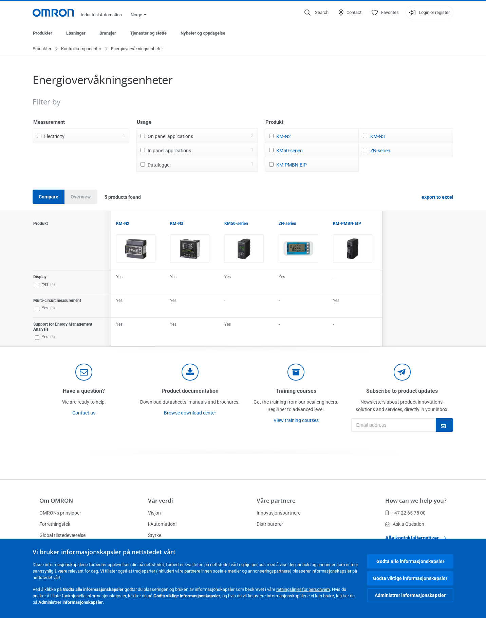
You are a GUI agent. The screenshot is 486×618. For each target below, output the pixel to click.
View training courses (296, 420)
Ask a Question (404, 524)
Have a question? (84, 391)
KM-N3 (377, 136)
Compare (48, 197)
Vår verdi (160, 500)
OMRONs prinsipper (60, 513)
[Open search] (316, 12)
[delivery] (295, 372)
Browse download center (190, 413)
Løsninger (76, 33)
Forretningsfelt (55, 524)
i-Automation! (162, 524)
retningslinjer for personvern (303, 589)
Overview (81, 197)
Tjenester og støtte (148, 33)
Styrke (154, 535)
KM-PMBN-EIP (291, 165)
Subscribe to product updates (402, 391)
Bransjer (107, 33)
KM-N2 (283, 136)
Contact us (83, 413)
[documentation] (190, 372)
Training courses (296, 391)
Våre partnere (276, 500)
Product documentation (190, 391)
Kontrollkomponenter (81, 49)
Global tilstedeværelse (62, 535)
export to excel (437, 197)
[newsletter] (402, 372)
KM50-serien (289, 151)
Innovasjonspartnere (278, 513)
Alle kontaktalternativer (415, 538)
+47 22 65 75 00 (405, 513)
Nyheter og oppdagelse (203, 33)
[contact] (83, 372)
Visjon (154, 513)
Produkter (42, 33)
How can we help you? (416, 500)
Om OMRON (56, 500)
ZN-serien (380, 151)
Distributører (270, 524)
